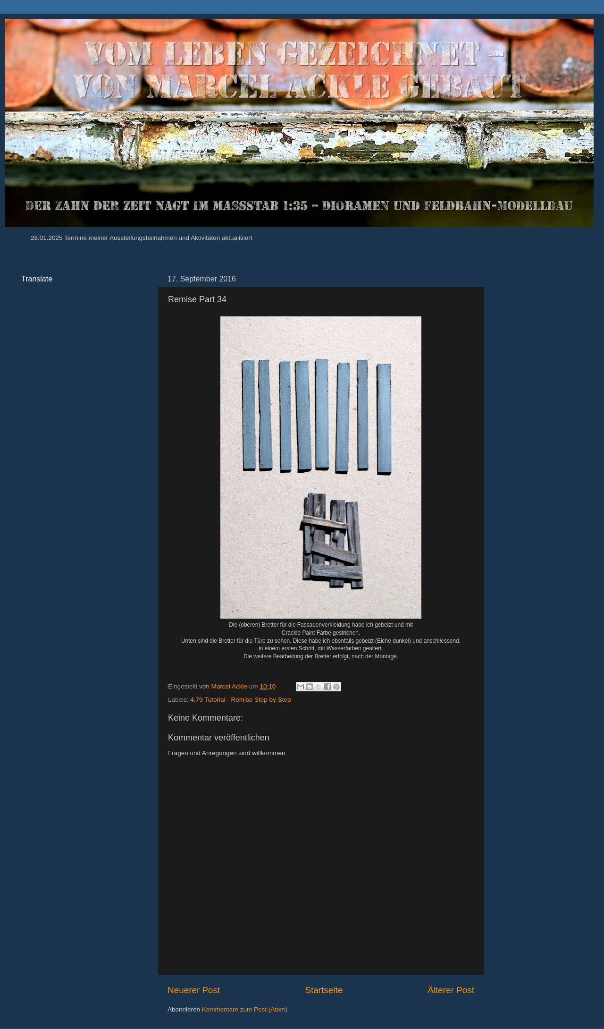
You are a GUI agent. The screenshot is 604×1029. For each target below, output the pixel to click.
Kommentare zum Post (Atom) (245, 1009)
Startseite (324, 990)
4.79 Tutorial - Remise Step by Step (240, 699)
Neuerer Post (194, 990)
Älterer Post (451, 990)
